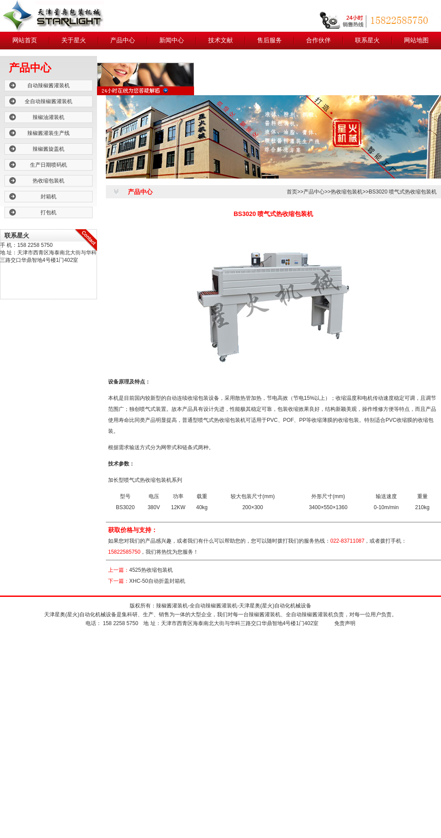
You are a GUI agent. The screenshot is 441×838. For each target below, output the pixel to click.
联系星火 (367, 40)
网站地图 (416, 40)
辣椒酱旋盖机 (48, 149)
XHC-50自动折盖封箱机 (157, 581)
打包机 (48, 212)
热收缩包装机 (48, 181)
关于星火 (73, 40)
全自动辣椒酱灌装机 (48, 101)
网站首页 (24, 40)
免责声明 (344, 623)
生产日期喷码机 (48, 165)
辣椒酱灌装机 (172, 606)
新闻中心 (171, 40)
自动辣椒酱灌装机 (48, 85)
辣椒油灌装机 (48, 117)
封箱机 (48, 197)
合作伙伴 (318, 40)
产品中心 (122, 40)
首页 (292, 192)
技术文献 (220, 40)
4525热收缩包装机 (151, 570)
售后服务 (269, 40)
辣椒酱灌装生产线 (48, 133)
